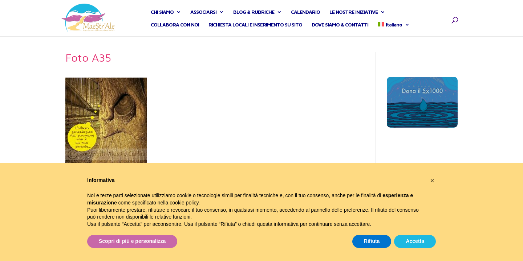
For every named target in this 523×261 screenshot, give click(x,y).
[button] (432, 180)
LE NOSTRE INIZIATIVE (353, 20)
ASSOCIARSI (203, 20)
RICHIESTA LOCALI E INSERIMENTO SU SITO (255, 33)
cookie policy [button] (184, 203)
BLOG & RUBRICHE (253, 20)
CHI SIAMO (162, 20)
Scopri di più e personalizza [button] (132, 241)
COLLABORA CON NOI (175, 33)
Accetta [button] (415, 241)
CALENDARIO (305, 20)
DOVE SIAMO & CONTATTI (340, 33)
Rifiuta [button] (372, 241)
